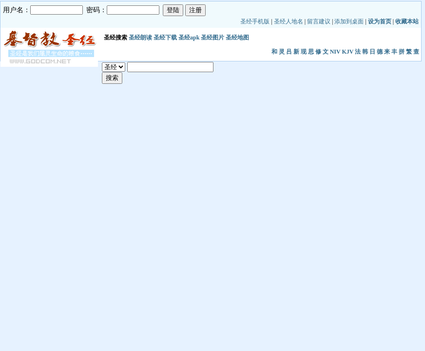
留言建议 (318, 21)
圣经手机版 (255, 21)
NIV (335, 51)
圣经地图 (237, 37)
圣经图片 (212, 37)
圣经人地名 (288, 21)
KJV (347, 51)
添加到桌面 (349, 21)
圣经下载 (165, 37)
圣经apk (188, 37)
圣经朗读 (140, 37)
